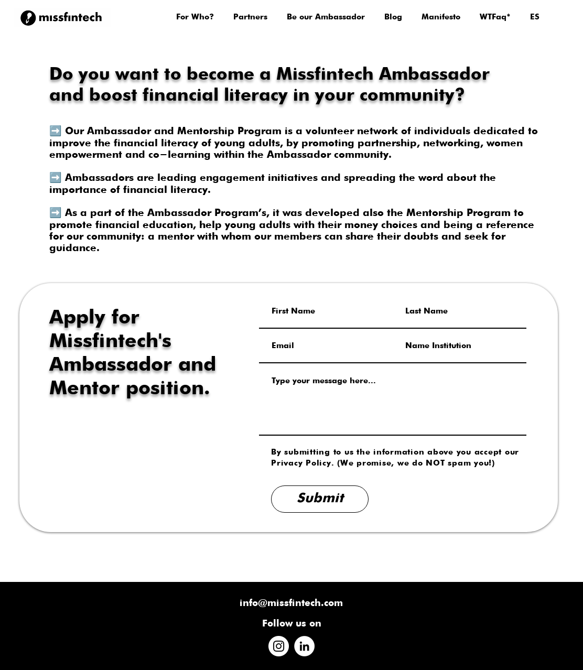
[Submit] (320, 499)
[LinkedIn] (304, 646)
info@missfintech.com (291, 603)
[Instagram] (278, 646)
